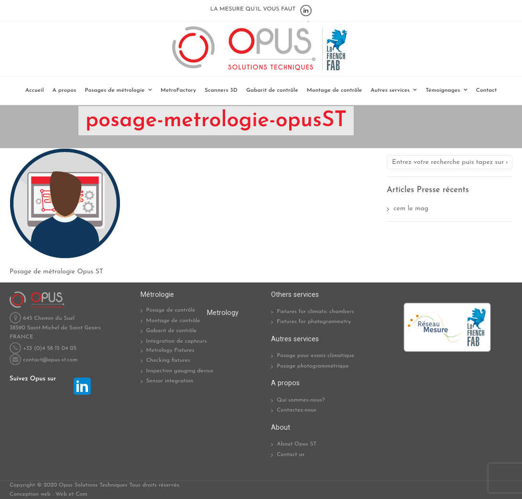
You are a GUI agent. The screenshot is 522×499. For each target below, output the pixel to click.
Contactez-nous (296, 410)
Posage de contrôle (171, 310)
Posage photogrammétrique (312, 366)
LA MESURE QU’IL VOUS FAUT (253, 9)
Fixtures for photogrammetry (314, 322)
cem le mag (410, 208)
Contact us (290, 454)
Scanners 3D (221, 90)
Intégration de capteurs (176, 341)
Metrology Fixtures (170, 350)
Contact (486, 90)
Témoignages (442, 90)
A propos (64, 90)
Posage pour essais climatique (315, 355)
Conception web (30, 494)
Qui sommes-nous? (301, 400)
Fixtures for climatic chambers (315, 312)
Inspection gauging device (180, 371)
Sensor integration (170, 381)
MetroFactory (178, 90)
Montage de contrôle (334, 90)
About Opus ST (296, 444)
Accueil (34, 90)
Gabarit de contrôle (272, 90)
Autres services (390, 90)
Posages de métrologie (114, 90)
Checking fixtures (168, 360)
